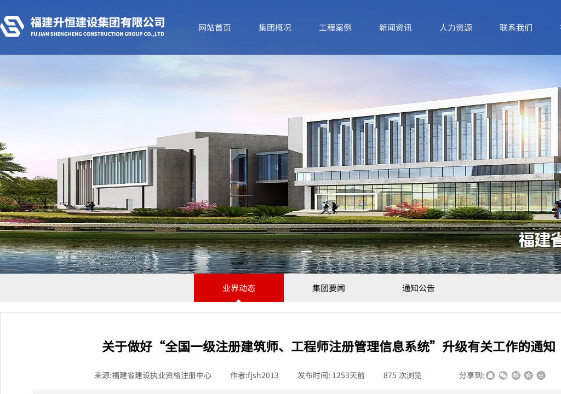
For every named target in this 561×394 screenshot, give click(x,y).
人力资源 (455, 27)
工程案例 (335, 27)
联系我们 (516, 27)
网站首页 (214, 27)
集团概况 (275, 27)
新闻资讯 (395, 27)
